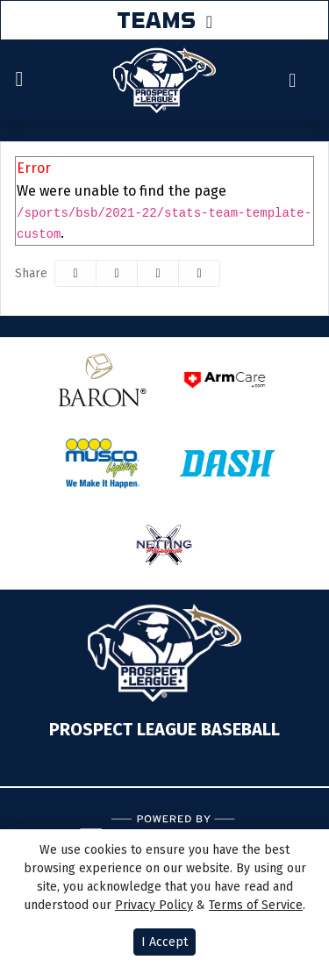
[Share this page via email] (158, 273)
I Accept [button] (164, 942)
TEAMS (156, 19)
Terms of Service (256, 905)
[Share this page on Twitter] (117, 273)
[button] (199, 273)
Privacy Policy (154, 905)
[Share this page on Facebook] (75, 273)
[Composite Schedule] (293, 80)
